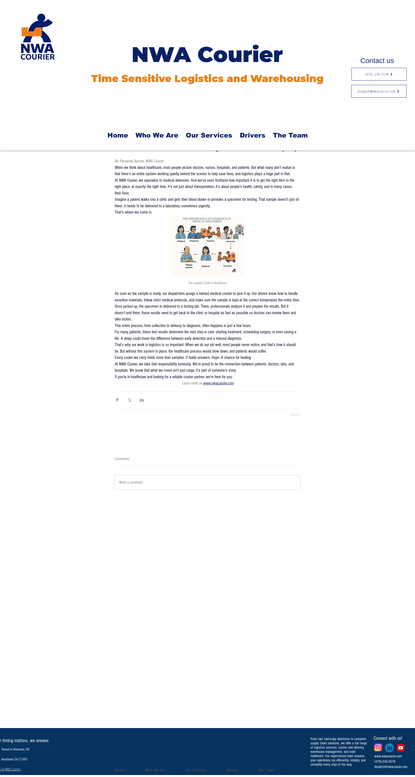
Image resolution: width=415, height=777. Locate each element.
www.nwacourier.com (388, 756)
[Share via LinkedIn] (141, 400)
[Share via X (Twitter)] (129, 400)
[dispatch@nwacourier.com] (378, 91)
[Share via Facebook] (117, 400)
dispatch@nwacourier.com (390, 767)
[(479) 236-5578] (379, 74)
